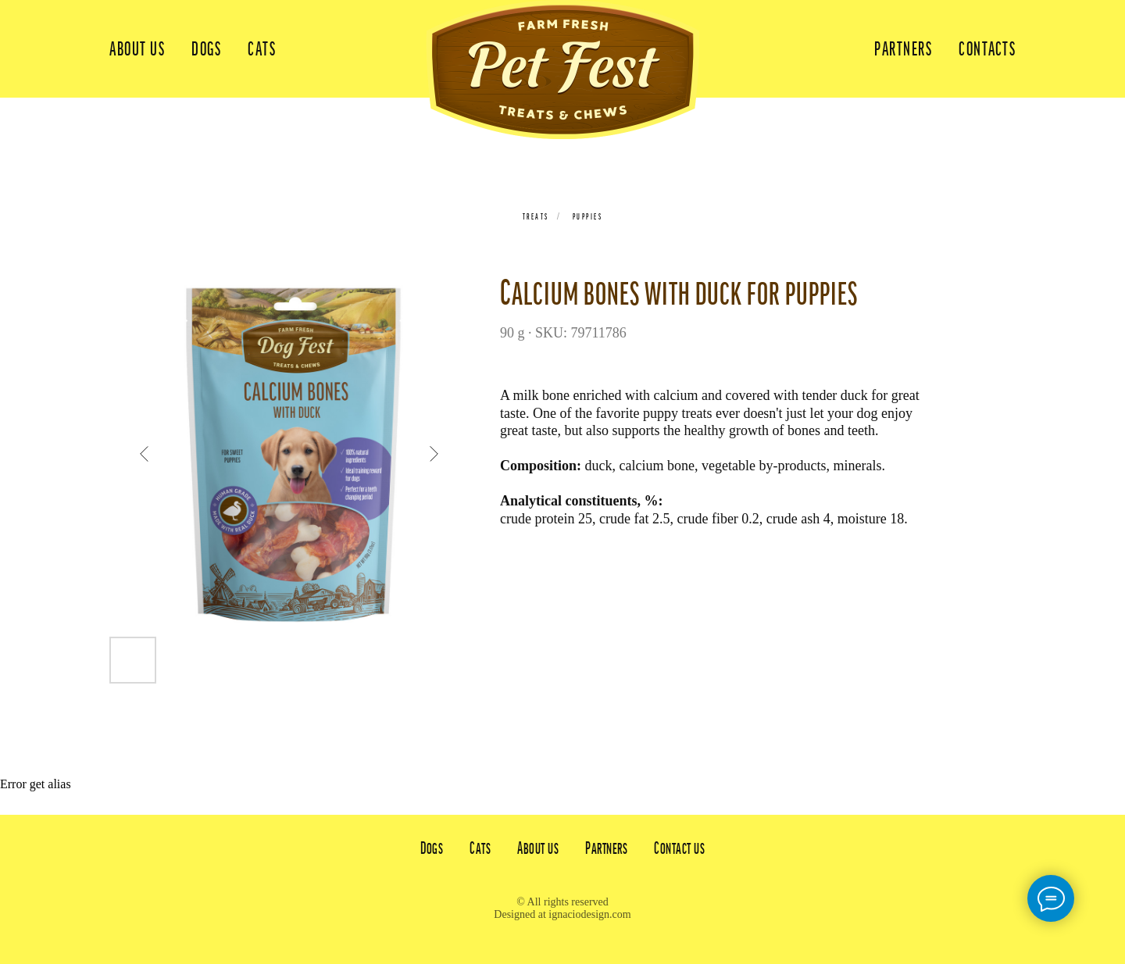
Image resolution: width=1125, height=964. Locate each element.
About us (137, 48)
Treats (536, 216)
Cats (262, 48)
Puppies (588, 216)
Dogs (206, 48)
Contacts (987, 48)
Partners (903, 48)
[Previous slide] (144, 453)
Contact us (679, 848)
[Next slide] (433, 453)
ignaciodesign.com (589, 914)
